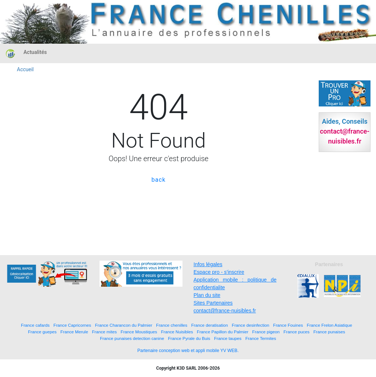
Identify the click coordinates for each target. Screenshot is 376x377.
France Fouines (288, 325)
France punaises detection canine (132, 338)
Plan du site (207, 295)
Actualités (35, 52)
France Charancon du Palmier (123, 325)
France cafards (35, 325)
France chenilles (171, 325)
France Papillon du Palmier (222, 331)
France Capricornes (72, 325)
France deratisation (209, 325)
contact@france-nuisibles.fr (225, 310)
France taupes (228, 338)
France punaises (329, 331)
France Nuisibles (177, 331)
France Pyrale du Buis (189, 338)
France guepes (42, 331)
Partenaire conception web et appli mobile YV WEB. (188, 350)
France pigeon (266, 331)
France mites (104, 331)
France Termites (260, 338)
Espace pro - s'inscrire (219, 272)
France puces (296, 331)
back (159, 179)
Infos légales (208, 264)
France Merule (74, 331)
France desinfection (250, 325)
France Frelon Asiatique (329, 325)
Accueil (25, 69)
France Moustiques (139, 331)
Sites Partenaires (213, 303)
